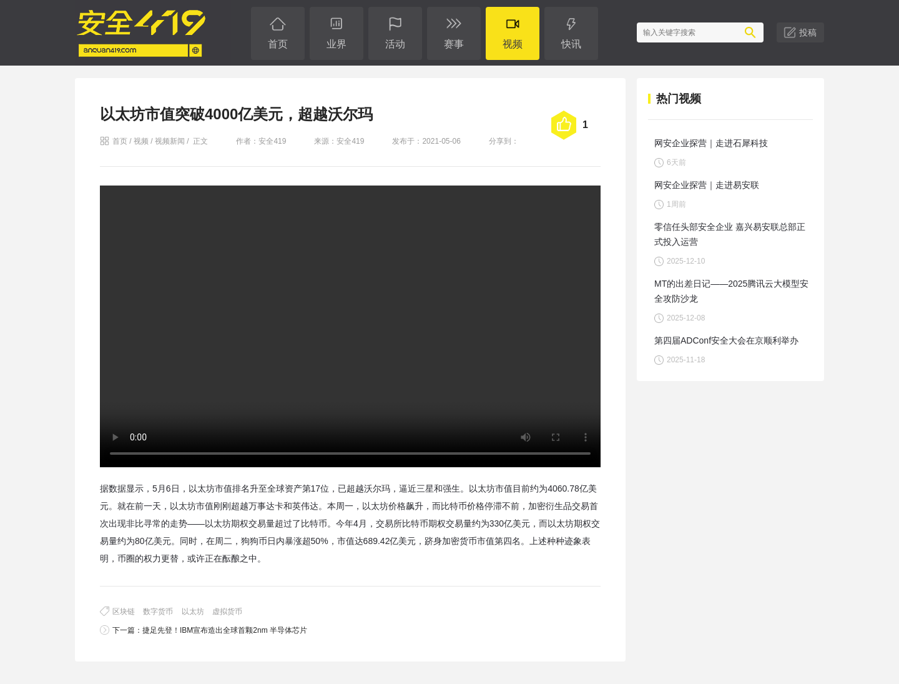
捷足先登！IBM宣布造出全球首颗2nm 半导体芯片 (224, 630)
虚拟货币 (227, 611)
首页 (119, 141)
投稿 (808, 32)
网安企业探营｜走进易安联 (706, 185)
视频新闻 (170, 141)
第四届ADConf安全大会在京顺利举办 (726, 340)
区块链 (123, 611)
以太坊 (193, 611)
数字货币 (158, 611)
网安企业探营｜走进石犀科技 (711, 143)
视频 (141, 141)
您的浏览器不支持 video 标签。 (350, 326)
